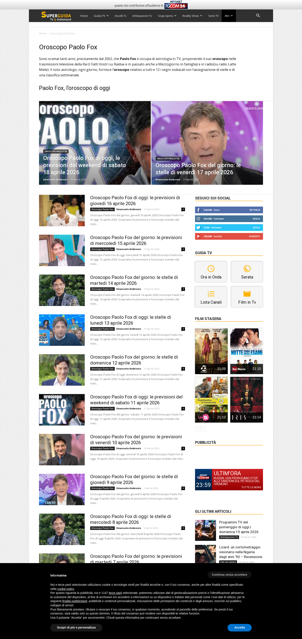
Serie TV (213, 16)
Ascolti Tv (120, 16)
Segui (256, 218)
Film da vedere (228, 562)
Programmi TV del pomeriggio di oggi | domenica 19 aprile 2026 (239, 527)
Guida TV (101, 16)
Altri (229, 16)
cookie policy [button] (65, 589)
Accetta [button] (239, 627)
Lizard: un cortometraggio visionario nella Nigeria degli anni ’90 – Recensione (240, 552)
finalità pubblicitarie (74, 601)
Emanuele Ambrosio (55, 179)
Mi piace (255, 209)
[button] (258, 16)
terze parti (115, 593)
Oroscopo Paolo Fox (56, 151)
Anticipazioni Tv (142, 16)
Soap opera (167, 16)
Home (84, 16)
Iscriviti (254, 236)
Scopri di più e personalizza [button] (76, 627)
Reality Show (192, 16)
